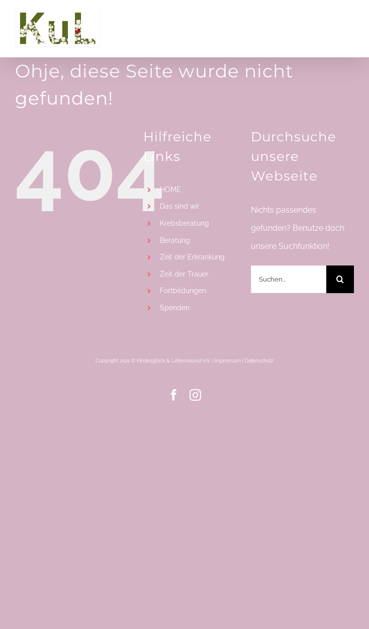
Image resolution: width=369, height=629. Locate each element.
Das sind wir (180, 206)
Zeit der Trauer (184, 274)
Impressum (228, 361)
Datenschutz (259, 361)
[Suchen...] (288, 279)
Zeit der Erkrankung (192, 257)
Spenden (175, 308)
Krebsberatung (184, 223)
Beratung (175, 240)
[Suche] (340, 279)
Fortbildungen (183, 291)
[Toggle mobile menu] (348, 19)
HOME (170, 190)
